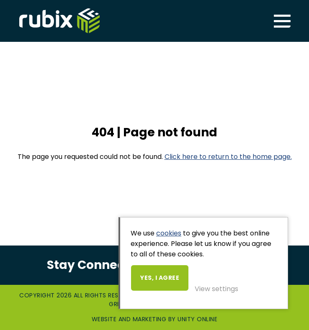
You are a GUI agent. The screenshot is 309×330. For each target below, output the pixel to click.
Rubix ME (59, 20)
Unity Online (197, 319)
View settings (216, 289)
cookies (168, 233)
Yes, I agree (159, 278)
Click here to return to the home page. (228, 156)
